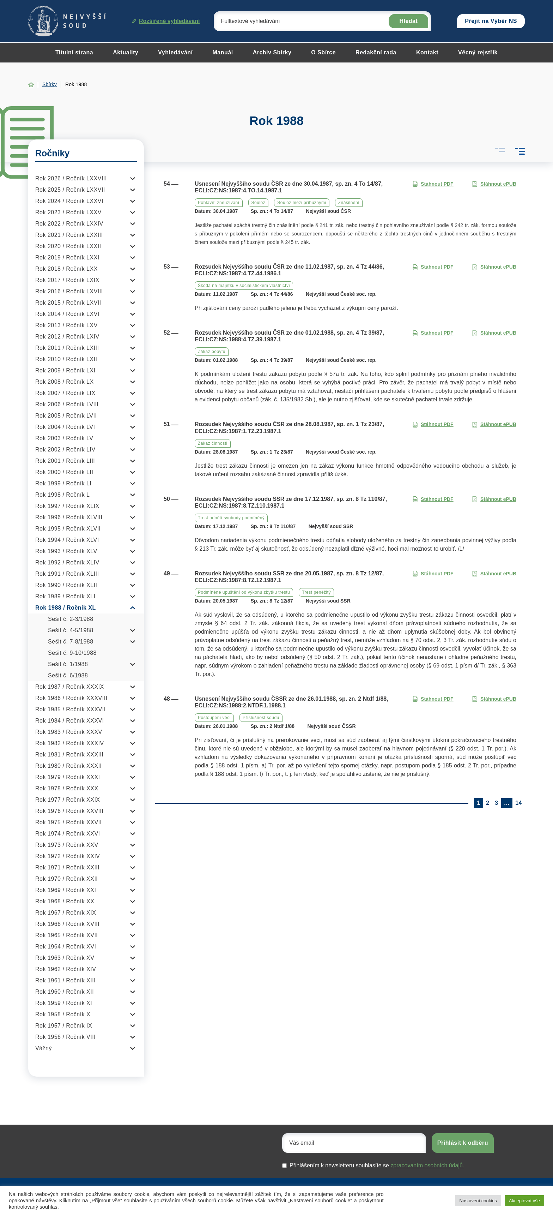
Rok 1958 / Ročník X (62, 1014)
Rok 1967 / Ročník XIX (65, 913)
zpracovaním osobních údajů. (427, 1165)
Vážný (43, 1048)
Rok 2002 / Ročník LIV (65, 450)
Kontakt (427, 52)
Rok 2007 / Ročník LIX (65, 393)
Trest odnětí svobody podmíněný (231, 517)
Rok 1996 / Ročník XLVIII (68, 517)
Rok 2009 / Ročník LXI (65, 370)
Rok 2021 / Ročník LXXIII (69, 235)
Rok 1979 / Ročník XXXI (67, 777)
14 (518, 803)
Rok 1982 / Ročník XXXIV (69, 743)
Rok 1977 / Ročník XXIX (67, 800)
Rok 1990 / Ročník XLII (66, 585)
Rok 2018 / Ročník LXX (66, 269)
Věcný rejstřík (478, 52)
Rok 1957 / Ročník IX (63, 1026)
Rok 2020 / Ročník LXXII (68, 246)
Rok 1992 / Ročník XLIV (67, 562)
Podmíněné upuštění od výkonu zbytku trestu (244, 592)
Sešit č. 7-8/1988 (70, 642)
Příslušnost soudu (261, 717)
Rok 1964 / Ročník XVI (65, 947)
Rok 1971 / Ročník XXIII (67, 867)
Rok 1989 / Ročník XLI (65, 596)
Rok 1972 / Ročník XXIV (67, 856)
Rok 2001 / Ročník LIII (65, 461)
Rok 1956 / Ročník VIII (65, 1037)
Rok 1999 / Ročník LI (63, 483)
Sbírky (49, 84)
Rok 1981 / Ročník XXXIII (69, 755)
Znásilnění (348, 202)
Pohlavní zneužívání (218, 202)
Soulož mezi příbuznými (301, 202)
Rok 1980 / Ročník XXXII (68, 766)
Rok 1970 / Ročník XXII (66, 879)
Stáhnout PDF (433, 184)
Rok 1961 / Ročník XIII (65, 980)
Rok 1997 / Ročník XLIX (67, 506)
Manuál (223, 52)
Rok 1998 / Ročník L (62, 495)
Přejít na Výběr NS (491, 21)
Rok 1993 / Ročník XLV (66, 551)
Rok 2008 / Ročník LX (64, 382)
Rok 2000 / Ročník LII (64, 472)
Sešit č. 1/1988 (68, 664)
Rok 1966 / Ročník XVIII (67, 924)
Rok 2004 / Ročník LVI (65, 427)
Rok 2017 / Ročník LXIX (67, 280)
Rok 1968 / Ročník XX (64, 901)
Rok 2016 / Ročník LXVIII (69, 291)
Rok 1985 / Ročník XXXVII (70, 709)
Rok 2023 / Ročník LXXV (68, 212)
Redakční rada (376, 52)
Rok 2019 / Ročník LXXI (67, 258)
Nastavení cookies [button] (478, 1200)
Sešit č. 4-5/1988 (70, 630)
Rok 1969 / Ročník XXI (65, 890)
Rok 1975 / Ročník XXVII (68, 822)
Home (31, 85)
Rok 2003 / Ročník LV (64, 438)
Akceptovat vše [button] (524, 1200)
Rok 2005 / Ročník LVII (66, 416)
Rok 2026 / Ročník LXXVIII (71, 178)
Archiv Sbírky (272, 52)
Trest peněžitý (316, 592)
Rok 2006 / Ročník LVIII (66, 404)
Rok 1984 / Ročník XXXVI (69, 721)
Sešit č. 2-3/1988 (70, 619)
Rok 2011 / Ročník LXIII (67, 348)
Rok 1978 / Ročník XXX (66, 788)
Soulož (258, 202)
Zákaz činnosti (212, 443)
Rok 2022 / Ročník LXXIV (69, 224)
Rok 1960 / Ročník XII (64, 992)
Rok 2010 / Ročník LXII (66, 359)
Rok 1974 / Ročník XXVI (67, 834)
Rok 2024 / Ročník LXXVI (69, 201)
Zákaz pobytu (211, 351)
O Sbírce (323, 52)
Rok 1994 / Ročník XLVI (67, 540)
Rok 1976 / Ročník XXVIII (69, 811)
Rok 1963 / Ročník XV (64, 958)
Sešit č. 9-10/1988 (72, 653)
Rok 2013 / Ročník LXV (66, 325)
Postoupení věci (214, 717)
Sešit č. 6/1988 (68, 675)
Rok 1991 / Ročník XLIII (67, 574)
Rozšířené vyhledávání (166, 21)
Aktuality (125, 52)
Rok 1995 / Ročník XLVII (68, 529)
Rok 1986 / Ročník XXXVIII (71, 698)
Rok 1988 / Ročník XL (65, 608)
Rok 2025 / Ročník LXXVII (70, 190)
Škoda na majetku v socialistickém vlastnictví (244, 285)
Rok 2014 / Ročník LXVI (67, 314)
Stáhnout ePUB (494, 184)
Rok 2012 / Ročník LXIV (67, 337)
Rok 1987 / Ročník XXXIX (69, 687)
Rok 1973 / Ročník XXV (66, 845)
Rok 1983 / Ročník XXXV (68, 732)
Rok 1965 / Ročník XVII (66, 935)
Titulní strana (74, 52)
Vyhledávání (175, 52)
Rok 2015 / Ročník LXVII (68, 303)
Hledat (408, 21)
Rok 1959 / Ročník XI (63, 1003)
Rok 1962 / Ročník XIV (65, 969)
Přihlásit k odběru (462, 1143)
